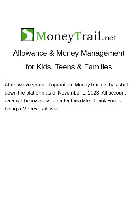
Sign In (35, 7)
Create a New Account (84, 7)
